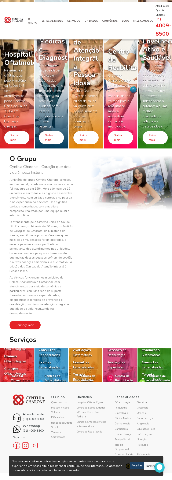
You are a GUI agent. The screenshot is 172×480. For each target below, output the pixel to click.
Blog (125, 20)
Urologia (142, 413)
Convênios (110, 20)
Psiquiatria (121, 407)
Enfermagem (144, 434)
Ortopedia (142, 407)
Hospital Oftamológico (90, 402)
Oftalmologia (122, 402)
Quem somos (59, 402)
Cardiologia (121, 429)
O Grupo (32, 20)
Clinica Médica (123, 418)
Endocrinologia (145, 418)
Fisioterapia (143, 454)
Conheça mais (25, 325)
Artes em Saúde (124, 454)
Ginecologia (121, 413)
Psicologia (143, 444)
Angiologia (143, 423)
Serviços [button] (73, 20)
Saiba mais (14, 137)
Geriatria (142, 402)
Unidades (91, 20)
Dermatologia (122, 423)
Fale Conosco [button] (143, 20)
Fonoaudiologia (123, 434)
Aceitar (137, 465)
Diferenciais (58, 417)
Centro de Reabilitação (89, 431)
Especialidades (52, 20)
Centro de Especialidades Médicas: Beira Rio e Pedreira (91, 412)
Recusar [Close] (152, 466)
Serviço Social (122, 439)
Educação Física (146, 429)
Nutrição (141, 439)
